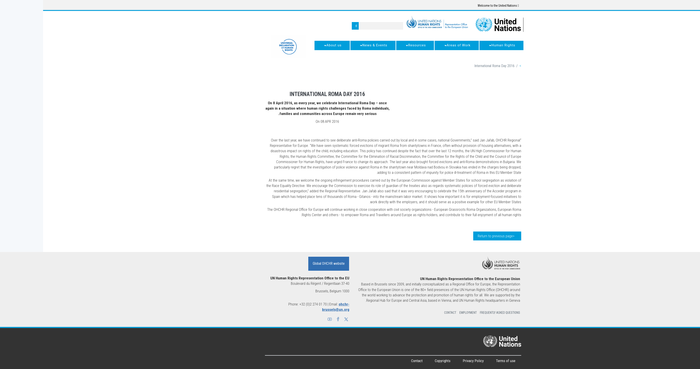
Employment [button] (425, 312)
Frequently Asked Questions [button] (457, 312)
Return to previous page (452, 236)
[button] (303, 319)
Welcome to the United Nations (455, 5)
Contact (373, 361)
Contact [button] (407, 312)
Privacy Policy (430, 361)
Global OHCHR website (286, 263)
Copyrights (399, 361)
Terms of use (462, 361)
